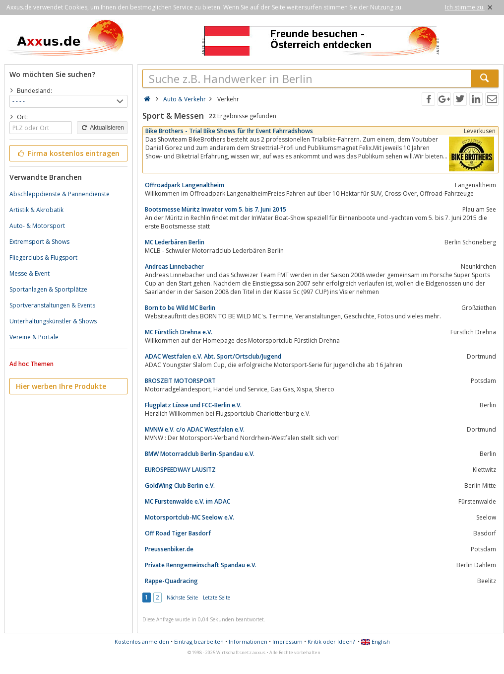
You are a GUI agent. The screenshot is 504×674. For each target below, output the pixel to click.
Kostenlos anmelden (142, 641)
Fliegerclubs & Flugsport (43, 257)
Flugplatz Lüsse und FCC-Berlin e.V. (193, 405)
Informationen (248, 641)
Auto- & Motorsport (37, 226)
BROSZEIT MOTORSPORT (180, 380)
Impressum (287, 641)
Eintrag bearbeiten (199, 641)
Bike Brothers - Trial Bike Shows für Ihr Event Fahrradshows (229, 131)
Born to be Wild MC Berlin (180, 307)
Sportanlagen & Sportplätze (48, 289)
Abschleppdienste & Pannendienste (59, 194)
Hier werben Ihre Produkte (61, 386)
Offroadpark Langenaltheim (184, 185)
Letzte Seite (216, 597)
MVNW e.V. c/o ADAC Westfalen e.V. (195, 429)
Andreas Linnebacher (174, 266)
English (375, 641)
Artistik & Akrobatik (36, 210)
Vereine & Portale (34, 337)
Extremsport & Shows (39, 241)
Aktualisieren (102, 127)
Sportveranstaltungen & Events (52, 305)
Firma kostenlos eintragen (68, 153)
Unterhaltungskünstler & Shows (53, 321)
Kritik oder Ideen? (331, 641)
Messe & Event (29, 273)
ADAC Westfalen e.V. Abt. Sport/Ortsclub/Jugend (213, 356)
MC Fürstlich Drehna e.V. (178, 332)
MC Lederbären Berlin (174, 242)
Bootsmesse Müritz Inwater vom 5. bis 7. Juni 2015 (215, 209)
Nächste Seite (182, 597)
